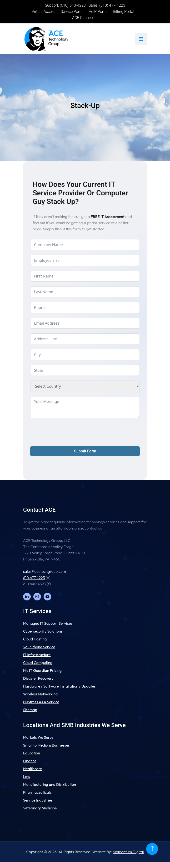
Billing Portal (123, 11)
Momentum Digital (128, 851)
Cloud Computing (37, 662)
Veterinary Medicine (40, 808)
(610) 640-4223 (73, 5)
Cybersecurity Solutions (42, 631)
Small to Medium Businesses (46, 745)
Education (31, 753)
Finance (29, 760)
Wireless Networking (40, 694)
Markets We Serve (38, 737)
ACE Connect (83, 17)
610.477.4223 (34, 577)
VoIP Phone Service (39, 646)
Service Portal (72, 11)
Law (26, 776)
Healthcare (32, 768)
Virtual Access (43, 11)
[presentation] (66, 432)
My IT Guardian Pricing (42, 670)
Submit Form (85, 451)
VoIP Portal (98, 11)
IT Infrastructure (37, 654)
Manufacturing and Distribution (49, 784)
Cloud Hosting (35, 639)
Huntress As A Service (41, 701)
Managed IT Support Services (47, 623)
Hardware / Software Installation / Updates (59, 686)
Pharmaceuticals (37, 792)
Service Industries (38, 800)
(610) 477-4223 (112, 5)
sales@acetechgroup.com (44, 571)
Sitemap (30, 709)
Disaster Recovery (38, 678)
